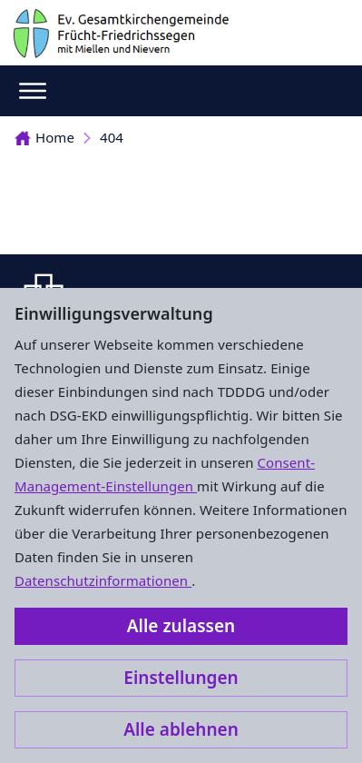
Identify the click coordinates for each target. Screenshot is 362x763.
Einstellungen (180, 677)
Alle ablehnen (181, 729)
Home (44, 137)
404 (111, 137)
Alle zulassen (181, 626)
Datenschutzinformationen (103, 580)
